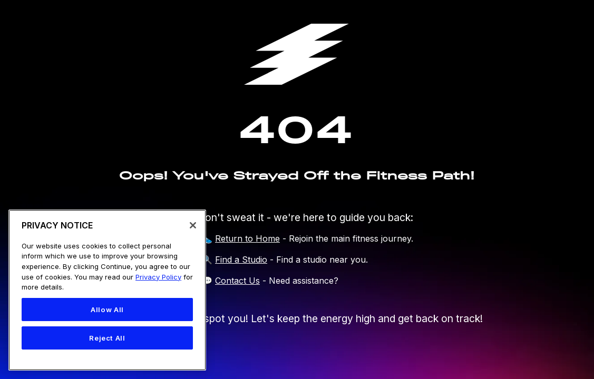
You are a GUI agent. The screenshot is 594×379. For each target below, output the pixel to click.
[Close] (193, 225)
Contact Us (237, 280)
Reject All (107, 338)
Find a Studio (241, 259)
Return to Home (247, 238)
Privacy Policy (158, 277)
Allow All (107, 309)
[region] (107, 290)
